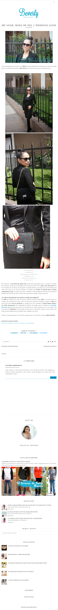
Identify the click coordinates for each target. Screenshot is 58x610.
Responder (53, 377)
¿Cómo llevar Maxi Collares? (18, 546)
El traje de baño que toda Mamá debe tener (23, 512)
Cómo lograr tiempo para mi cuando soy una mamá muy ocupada (29, 505)
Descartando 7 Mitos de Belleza (19, 554)
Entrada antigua (50, 346)
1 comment (6, 341)
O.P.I (33, 280)
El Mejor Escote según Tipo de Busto (21, 571)
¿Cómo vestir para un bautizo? (18, 580)
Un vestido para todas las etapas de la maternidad (25, 518)
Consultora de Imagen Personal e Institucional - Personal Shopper (18, 323)
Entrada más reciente (10, 346)
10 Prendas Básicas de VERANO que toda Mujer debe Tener (27, 563)
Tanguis (32, 276)
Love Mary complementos (13, 365)
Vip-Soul (36, 274)
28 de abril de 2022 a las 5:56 (12, 367)
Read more (10, 509)
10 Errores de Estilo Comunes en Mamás (16, 461)
